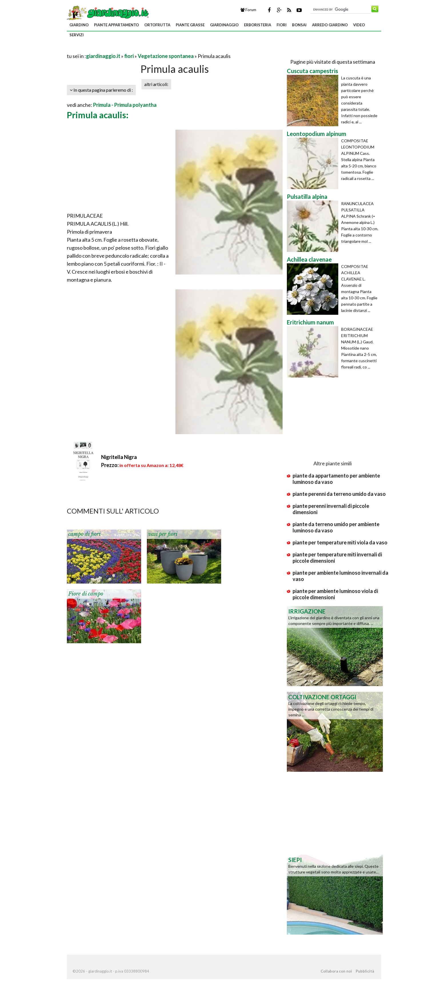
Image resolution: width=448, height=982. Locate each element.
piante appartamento (116, 25)
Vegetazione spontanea (166, 56)
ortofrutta (157, 25)
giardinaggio (224, 25)
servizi (76, 35)
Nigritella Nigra (119, 457)
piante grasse (190, 25)
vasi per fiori (162, 534)
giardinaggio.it (103, 56)
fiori (282, 25)
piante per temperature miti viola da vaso (340, 542)
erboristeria (257, 25)
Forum (248, 9)
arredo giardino (330, 25)
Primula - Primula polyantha (125, 105)
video (359, 25)
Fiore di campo (85, 594)
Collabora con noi (336, 971)
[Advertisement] (134, 49)
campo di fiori (84, 534)
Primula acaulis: (98, 115)
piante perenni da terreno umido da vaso (339, 494)
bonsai (299, 25)
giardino (79, 25)
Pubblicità (365, 971)
